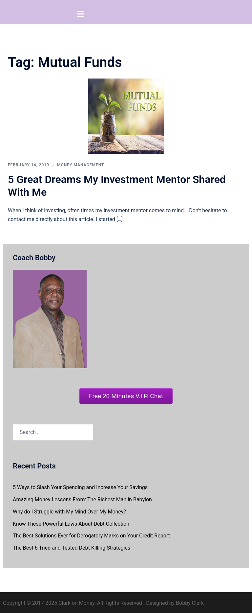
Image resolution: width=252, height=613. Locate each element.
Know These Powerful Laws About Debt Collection (71, 522)
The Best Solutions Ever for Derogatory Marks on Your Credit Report (91, 535)
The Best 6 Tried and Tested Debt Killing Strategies (71, 546)
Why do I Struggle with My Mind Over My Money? (69, 510)
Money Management (80, 163)
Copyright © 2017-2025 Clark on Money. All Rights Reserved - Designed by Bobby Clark (103, 602)
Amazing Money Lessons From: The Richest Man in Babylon (82, 498)
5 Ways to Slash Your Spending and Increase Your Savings (80, 486)
